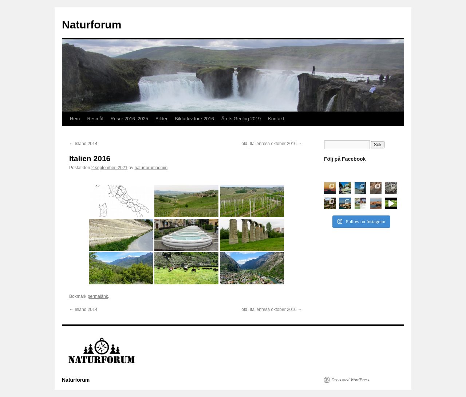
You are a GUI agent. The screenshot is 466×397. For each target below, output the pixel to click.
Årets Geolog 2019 (241, 118)
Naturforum (91, 25)
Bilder (161, 118)
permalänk (98, 296)
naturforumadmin (151, 167)
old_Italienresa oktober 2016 (271, 143)
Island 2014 (83, 143)
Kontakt (276, 118)
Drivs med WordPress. (350, 379)
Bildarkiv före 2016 (194, 118)
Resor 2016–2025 (129, 118)
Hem (75, 118)
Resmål (95, 118)
